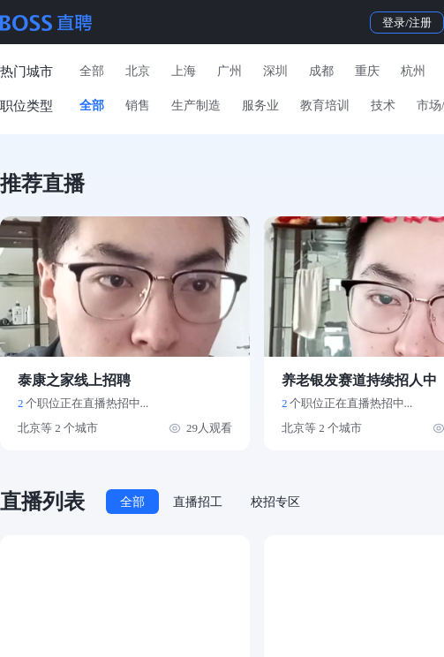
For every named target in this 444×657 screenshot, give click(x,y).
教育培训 (325, 105)
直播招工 (197, 502)
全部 (91, 71)
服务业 (260, 105)
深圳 (275, 71)
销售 (137, 105)
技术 (383, 105)
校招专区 (275, 502)
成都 (321, 71)
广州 (229, 71)
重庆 (367, 71)
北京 (137, 71)
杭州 (413, 71)
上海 (183, 71)
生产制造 (196, 105)
